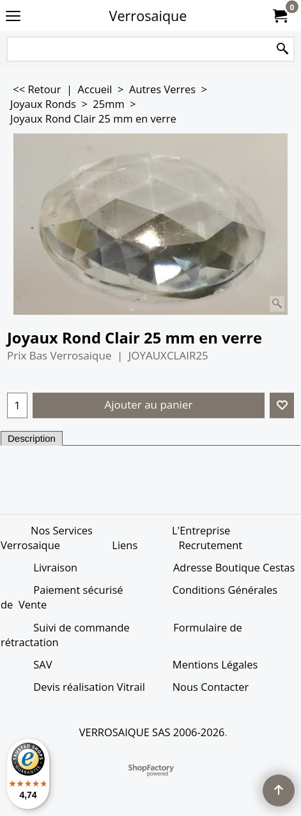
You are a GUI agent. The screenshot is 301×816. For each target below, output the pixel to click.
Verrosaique (148, 15)
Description (32, 438)
